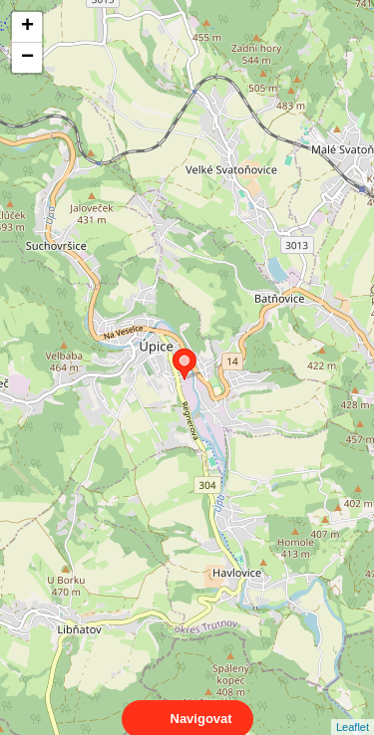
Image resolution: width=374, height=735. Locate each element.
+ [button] (27, 27)
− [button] (27, 58)
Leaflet (352, 709)
